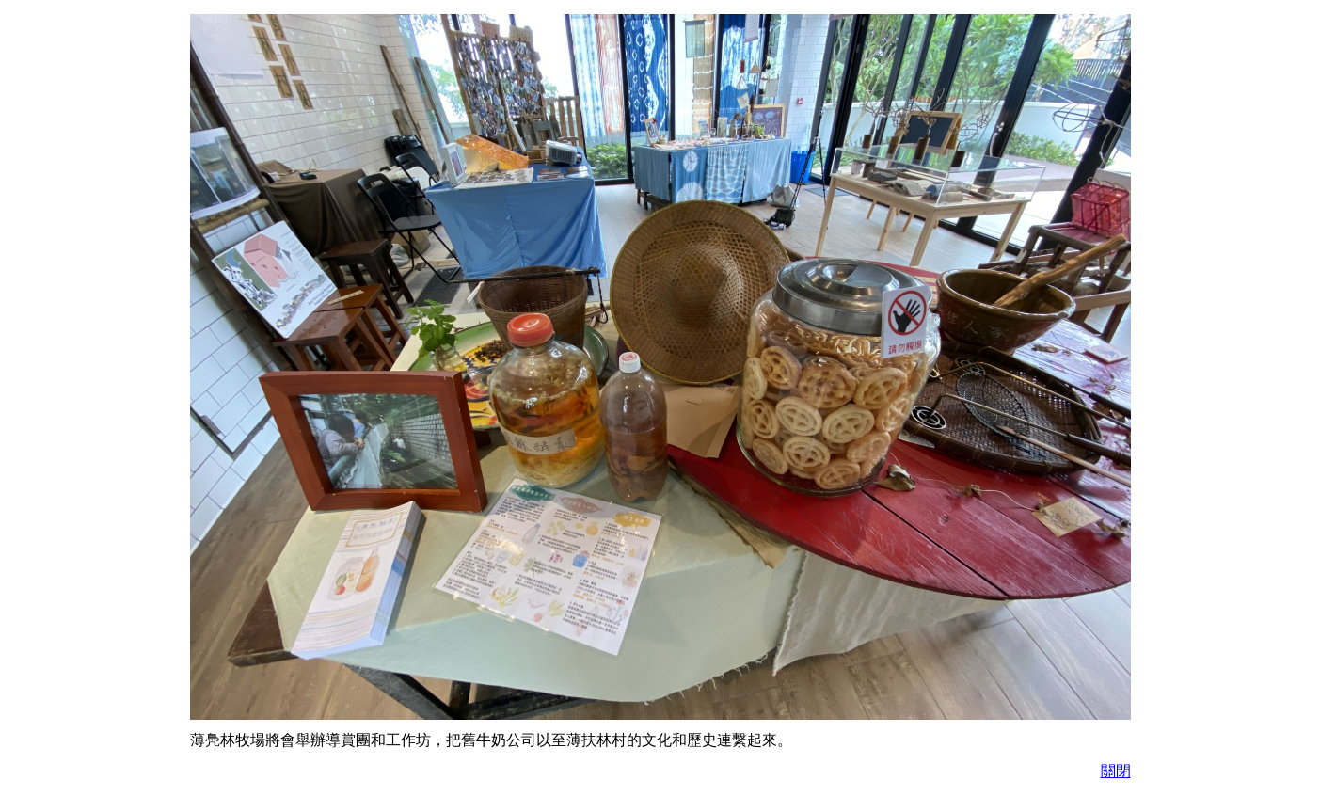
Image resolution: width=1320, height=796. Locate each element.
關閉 (1116, 771)
